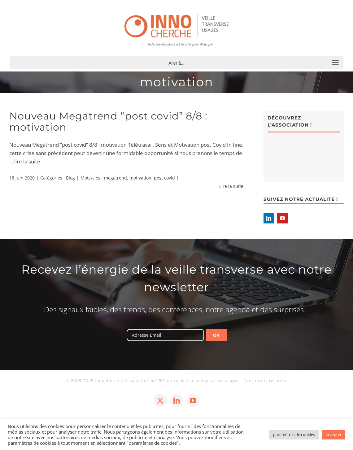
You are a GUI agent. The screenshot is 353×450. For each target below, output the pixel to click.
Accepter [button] (333, 434)
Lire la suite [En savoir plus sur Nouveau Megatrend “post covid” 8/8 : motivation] (231, 186)
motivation (140, 178)
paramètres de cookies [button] (294, 434)
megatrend (115, 178)
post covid (164, 178)
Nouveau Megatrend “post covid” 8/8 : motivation (108, 121)
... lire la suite (24, 161)
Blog (70, 178)
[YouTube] (282, 218)
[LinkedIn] (269, 218)
